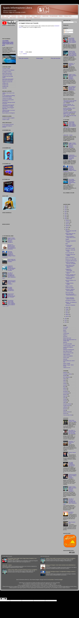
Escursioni (28, 16)
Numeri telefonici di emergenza (8, 112)
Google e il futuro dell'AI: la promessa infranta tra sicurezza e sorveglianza (11, 240)
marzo (67, 312)
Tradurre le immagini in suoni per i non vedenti (70, 263)
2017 (66, 320)
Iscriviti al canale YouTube (68, 352)
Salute (64, 380)
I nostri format (13, 16)
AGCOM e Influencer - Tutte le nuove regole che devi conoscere (69, 109)
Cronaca (64, 389)
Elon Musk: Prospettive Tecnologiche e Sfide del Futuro (11, 289)
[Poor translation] (5, 599)
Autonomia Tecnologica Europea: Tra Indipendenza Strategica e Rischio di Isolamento (8, 254)
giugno (67, 307)
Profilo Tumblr (66, 357)
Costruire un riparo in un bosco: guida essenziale (8, 111)
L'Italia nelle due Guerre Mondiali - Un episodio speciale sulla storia (69, 101)
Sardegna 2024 (5, 84)
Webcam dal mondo (67, 338)
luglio (67, 229)
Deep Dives (39, 16)
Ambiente (25, 53)
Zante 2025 (4, 88)
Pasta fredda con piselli (70, 248)
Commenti (66, 32)
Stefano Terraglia (29, 17)
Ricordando (65, 391)
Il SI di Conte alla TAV (69, 252)
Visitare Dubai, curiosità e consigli (72, 421)
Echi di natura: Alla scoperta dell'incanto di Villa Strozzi (7, 80)
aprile (67, 310)
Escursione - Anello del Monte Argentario (69, 290)
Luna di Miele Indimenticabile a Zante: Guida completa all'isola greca (72, 181)
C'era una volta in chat (67, 415)
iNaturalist (65, 359)
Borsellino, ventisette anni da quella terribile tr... (70, 275)
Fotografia (65, 400)
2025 (66, 207)
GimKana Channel (66, 411)
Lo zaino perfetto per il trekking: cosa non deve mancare (8, 96)
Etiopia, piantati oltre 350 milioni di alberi (70, 234)
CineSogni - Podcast (67, 16)
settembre (68, 225)
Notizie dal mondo (5, 17)
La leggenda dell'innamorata (71, 260)
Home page (39, 58)
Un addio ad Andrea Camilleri (69, 284)
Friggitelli (67, 239)
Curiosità (65, 399)
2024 (66, 209)
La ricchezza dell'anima (71, 513)
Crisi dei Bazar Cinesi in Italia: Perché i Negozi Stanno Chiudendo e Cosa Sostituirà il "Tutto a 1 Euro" (8, 303)
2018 (66, 318)
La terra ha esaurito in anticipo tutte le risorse (70, 237)
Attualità (64, 375)
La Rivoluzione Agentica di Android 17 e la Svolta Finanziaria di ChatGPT (72, 157)
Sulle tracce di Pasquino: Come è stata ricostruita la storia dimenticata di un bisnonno (12, 247)
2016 (66, 322)
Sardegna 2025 (5, 86)
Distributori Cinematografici (68, 349)
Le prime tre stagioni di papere (8, 117)
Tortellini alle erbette (69, 287)
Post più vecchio (55, 58)
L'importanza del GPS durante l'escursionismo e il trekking (8, 106)
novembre (68, 222)
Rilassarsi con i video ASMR (70, 259)
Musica (19, 16)
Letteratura (65, 407)
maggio (67, 309)
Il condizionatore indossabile (68, 246)
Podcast (23, 16)
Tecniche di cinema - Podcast (69, 345)
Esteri (64, 397)
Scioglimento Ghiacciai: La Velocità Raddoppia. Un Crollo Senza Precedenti (12, 268)
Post (65, 30)
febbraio (67, 314)
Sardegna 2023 (5, 83)
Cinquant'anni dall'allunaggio (68, 270)
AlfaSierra (33, 16)
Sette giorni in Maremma (70, 305)
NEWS (3, 16)
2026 (66, 206)
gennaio (67, 316)
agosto (67, 227)
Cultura (64, 402)
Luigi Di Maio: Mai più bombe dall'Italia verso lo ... (70, 295)
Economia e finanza (67, 403)
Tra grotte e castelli (6, 68)
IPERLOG (65, 413)
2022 (66, 213)
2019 (66, 218)
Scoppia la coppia (5, 119)
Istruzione (65, 408)
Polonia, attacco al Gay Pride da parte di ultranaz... (69, 266)
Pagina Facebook (13, 17)
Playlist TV (65, 334)
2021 (66, 215)
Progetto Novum (66, 405)
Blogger (61, 579)
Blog (64, 386)
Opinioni (65, 388)
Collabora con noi (37, 17)
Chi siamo (7, 16)
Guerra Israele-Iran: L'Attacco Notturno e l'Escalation (12, 260)
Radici (66, 243)
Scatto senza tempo (69, 292)
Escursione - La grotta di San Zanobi (72, 64)
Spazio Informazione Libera (17, 7)
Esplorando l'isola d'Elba (7, 74)
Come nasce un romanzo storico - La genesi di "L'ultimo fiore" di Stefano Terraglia (70, 112)
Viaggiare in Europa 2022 (7, 81)
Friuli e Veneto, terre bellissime (8, 70)
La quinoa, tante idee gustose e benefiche (69, 298)
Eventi (64, 410)
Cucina (64, 381)
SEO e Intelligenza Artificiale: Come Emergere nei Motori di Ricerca (72, 88)
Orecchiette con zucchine (70, 300)
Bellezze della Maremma (7, 73)
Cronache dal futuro (21, 17)
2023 (66, 211)
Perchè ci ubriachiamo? (70, 257)
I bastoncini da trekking (7, 98)
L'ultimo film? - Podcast (67, 135)
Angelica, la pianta (69, 285)
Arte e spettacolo (66, 377)
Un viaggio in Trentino (6, 71)
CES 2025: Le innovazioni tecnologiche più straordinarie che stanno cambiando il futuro (9, 275)
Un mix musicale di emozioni (8, 124)
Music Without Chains (67, 351)
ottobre (67, 223)
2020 (66, 216)
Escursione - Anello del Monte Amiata (69, 278)
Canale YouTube (45, 16)
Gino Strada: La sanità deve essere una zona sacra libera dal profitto (72, 432)
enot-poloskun (51, 579)
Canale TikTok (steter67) (68, 356)
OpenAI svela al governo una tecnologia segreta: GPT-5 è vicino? (11, 295)
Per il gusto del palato (53, 16)
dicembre (68, 220)
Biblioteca (61, 16)
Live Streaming (66, 393)
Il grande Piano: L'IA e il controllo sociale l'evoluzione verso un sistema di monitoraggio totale (72, 53)
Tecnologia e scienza (67, 374)
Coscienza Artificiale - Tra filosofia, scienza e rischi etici (69, 105)
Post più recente (23, 58)
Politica (64, 378)
